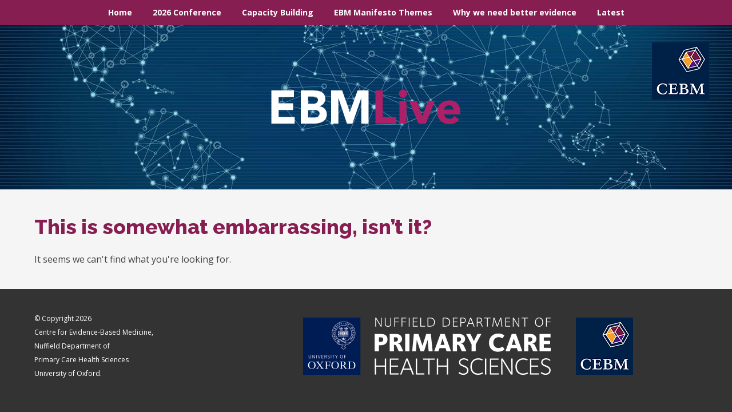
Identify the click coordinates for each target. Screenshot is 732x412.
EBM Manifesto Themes (383, 12)
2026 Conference (187, 12)
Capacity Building (277, 12)
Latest (610, 12)
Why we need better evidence (514, 12)
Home (120, 12)
